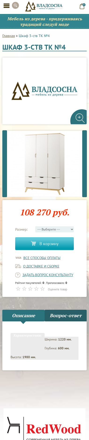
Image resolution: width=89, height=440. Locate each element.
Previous (4, 163)
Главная (8, 35)
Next (84, 163)
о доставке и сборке (41, 266)
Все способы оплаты (42, 258)
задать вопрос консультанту (47, 275)
